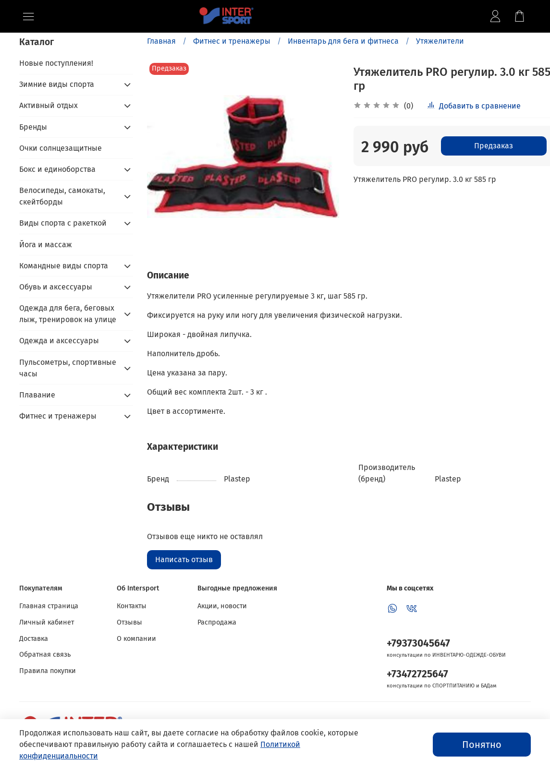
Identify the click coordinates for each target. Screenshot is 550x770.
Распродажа (216, 622)
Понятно (481, 744)
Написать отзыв (184, 559)
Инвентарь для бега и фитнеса (343, 41)
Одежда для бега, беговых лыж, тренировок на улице (67, 313)
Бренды (33, 127)
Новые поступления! (56, 63)
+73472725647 (417, 674)
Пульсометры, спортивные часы (67, 368)
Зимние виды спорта (56, 84)
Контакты (132, 606)
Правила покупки (47, 671)
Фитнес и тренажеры (231, 41)
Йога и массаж (45, 244)
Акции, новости (222, 606)
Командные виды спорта (63, 265)
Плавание (37, 394)
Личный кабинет (46, 622)
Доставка (33, 639)
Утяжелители (440, 41)
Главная (161, 41)
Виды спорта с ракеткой (63, 223)
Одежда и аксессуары (59, 340)
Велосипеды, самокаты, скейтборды (62, 196)
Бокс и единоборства (57, 169)
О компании (136, 639)
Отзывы (129, 622)
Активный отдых (48, 105)
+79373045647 (418, 644)
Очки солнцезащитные (60, 148)
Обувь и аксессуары (55, 286)
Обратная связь (45, 654)
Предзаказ (493, 145)
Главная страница (48, 606)
